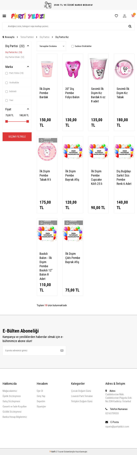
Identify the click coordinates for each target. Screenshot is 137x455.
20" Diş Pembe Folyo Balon (72, 93)
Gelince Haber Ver (46, 140)
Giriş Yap (41, 396)
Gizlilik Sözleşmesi (12, 411)
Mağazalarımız (10, 390)
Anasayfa (8, 37)
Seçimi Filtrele (17, 136)
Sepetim (41, 401)
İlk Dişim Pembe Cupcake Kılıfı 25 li (96, 177)
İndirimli (10, 91)
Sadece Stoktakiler (81, 46)
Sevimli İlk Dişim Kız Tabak (123, 93)
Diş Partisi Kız (13, 52)
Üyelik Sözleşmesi (12, 396)
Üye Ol (40, 390)
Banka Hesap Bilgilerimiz (15, 416)
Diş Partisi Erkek (14, 57)
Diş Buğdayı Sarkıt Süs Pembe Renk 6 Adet (124, 177)
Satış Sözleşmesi (11, 401)
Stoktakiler (12, 82)
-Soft (52, 451)
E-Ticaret (59, 451)
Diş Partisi (44, 37)
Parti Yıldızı (14, 73)
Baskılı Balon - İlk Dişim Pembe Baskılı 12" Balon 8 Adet (46, 266)
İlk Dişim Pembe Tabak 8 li (45, 175)
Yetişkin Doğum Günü (81, 401)
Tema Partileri (27, 37)
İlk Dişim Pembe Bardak (45, 93)
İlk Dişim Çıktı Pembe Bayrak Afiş (72, 258)
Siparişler (41, 406)
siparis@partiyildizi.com (117, 426)
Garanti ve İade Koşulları (15, 406)
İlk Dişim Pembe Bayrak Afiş (72, 175)
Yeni (9, 100)
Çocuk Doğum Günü (81, 390)
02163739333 (112, 413)
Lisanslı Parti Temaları (82, 396)
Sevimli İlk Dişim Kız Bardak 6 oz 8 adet (98, 95)
